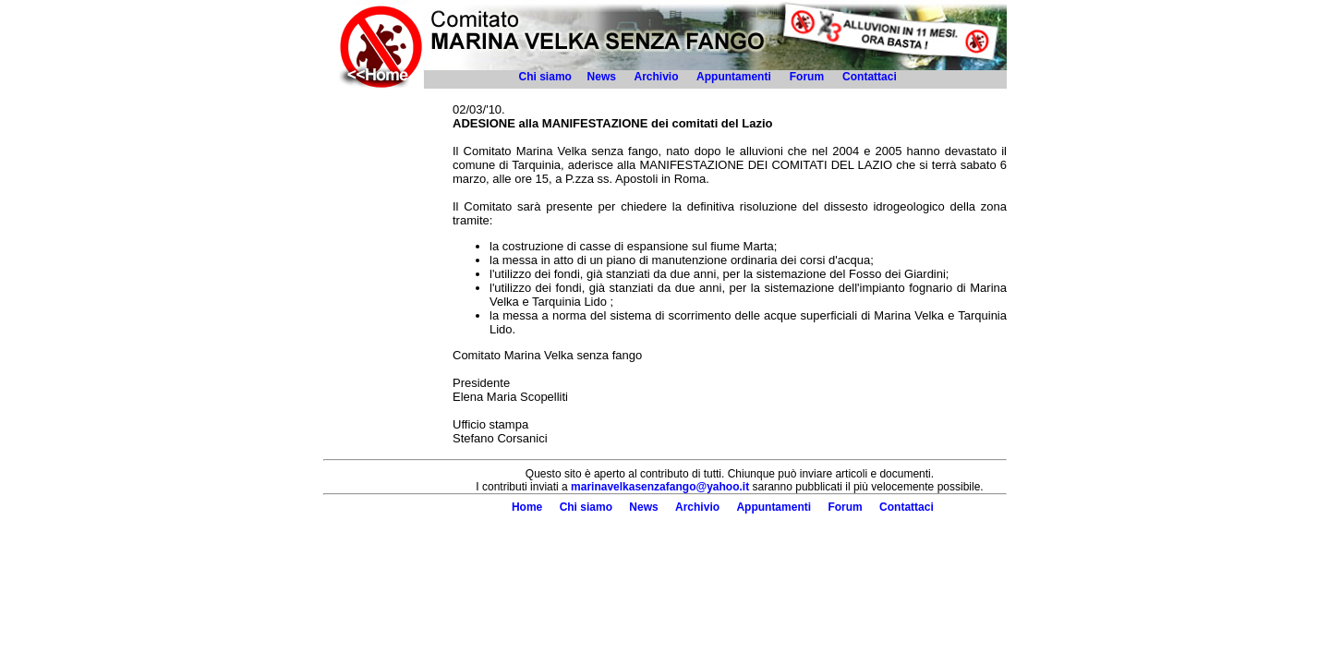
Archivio (656, 76)
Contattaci (871, 76)
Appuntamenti (733, 76)
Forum (807, 76)
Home (527, 507)
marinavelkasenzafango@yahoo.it (660, 486)
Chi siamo (545, 76)
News (601, 76)
